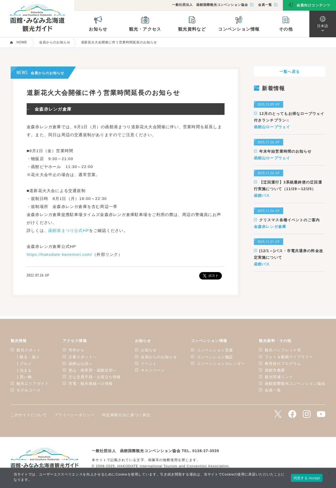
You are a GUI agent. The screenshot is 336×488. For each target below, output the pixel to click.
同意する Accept (307, 478)
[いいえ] (329, 473)
